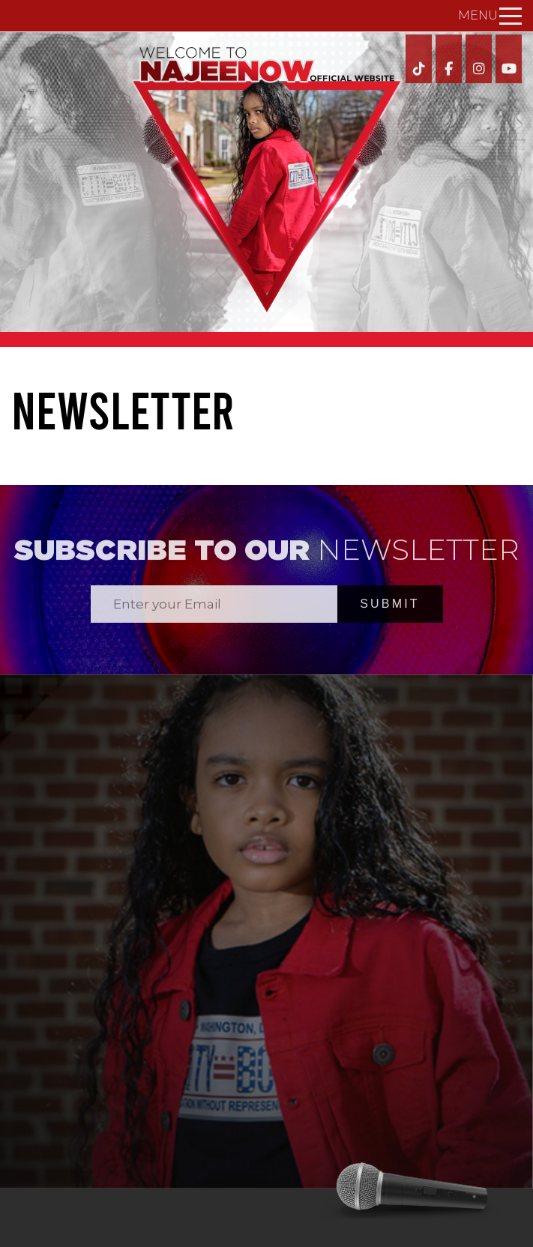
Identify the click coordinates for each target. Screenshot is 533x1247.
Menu (490, 15)
